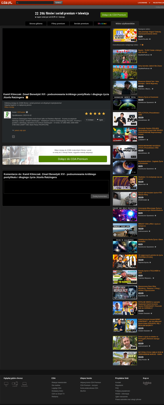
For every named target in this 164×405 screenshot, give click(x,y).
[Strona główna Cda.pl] (7, 2)
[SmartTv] (17, 388)
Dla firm (83, 391)
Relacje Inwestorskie (59, 382)
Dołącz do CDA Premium (73, 159)
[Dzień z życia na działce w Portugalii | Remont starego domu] (125, 342)
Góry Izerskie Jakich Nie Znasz (150, 66)
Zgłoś (100, 120)
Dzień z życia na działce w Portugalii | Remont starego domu (148, 339)
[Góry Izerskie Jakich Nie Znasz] (125, 72)
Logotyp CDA (56, 388)
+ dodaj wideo (159, 7)
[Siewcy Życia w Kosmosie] (125, 103)
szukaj (58, 3)
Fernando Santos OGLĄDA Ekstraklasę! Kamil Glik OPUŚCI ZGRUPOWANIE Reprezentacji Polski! (150, 131)
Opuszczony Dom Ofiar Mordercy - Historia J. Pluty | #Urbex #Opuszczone (149, 288)
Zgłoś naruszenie (121, 397)
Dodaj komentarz (100, 196)
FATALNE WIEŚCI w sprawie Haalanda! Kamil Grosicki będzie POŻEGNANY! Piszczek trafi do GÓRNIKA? (150, 305)
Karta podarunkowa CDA (89, 388)
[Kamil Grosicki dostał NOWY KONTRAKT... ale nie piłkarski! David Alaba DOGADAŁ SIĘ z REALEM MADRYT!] (125, 325)
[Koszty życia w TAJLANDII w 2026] (125, 276)
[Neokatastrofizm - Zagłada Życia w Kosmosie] (125, 167)
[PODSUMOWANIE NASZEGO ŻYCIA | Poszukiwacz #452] (125, 151)
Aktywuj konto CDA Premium (90, 382)
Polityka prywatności (122, 391)
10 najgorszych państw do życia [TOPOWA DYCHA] (150, 256)
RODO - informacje (122, 394)
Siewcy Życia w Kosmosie (148, 97)
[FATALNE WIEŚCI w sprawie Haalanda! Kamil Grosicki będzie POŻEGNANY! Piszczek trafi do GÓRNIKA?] (125, 308)
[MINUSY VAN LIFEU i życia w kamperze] (125, 230)
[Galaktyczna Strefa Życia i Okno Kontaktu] (125, 245)
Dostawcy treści (57, 391)
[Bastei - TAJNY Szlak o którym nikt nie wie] (125, 56)
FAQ (117, 388)
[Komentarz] (56, 187)
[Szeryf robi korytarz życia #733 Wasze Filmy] (125, 198)
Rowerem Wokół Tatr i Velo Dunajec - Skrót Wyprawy (148, 82)
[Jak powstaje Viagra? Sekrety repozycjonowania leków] (125, 35)
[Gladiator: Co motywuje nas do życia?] (125, 183)
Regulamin (119, 385)
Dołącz (114, 15)
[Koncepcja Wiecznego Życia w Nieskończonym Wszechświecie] (125, 214)
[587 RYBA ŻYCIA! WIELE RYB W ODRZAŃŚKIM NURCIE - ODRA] (125, 358)
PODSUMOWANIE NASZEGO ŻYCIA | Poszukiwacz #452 (149, 147)
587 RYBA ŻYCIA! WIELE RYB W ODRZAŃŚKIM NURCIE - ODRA (150, 353)
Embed (89, 120)
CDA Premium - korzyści (89, 385)
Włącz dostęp (9, 107)
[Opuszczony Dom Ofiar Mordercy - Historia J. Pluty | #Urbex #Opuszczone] (125, 292)
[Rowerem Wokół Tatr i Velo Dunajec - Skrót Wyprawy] (125, 87)
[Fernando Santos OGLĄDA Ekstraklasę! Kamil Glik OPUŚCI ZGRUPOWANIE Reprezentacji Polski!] (125, 134)
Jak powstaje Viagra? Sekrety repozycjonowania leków (149, 33)
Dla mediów (56, 385)
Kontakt (118, 382)
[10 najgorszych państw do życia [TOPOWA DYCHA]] (125, 261)
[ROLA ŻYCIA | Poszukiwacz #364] (125, 118)
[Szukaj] (35, 2)
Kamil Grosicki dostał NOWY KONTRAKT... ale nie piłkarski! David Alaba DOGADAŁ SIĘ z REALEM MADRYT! (150, 322)
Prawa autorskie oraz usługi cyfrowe (128, 399)
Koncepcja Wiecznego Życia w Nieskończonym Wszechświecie (150, 209)
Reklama (55, 397)
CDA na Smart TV (58, 394)
